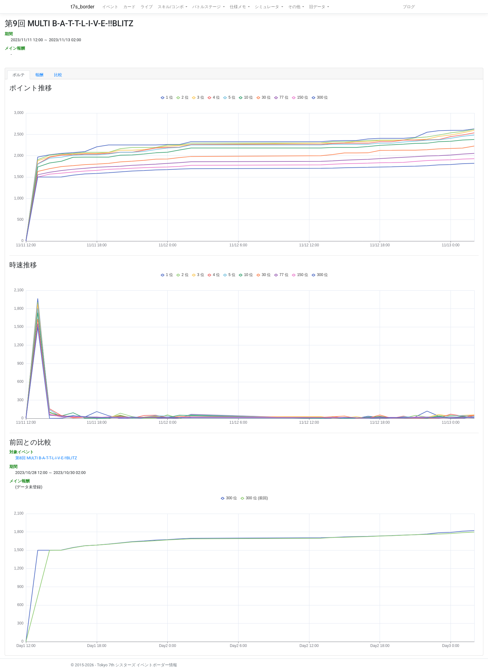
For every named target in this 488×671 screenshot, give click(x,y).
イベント (110, 6)
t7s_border (83, 7)
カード (129, 6)
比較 (58, 74)
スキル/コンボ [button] (171, 6)
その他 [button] (294, 6)
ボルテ (18, 74)
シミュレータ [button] (267, 6)
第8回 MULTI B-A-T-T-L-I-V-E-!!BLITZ (46, 458)
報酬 (39, 74)
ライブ (146, 6)
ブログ (409, 6)
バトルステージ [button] (207, 6)
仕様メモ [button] (238, 6)
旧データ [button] (317, 6)
